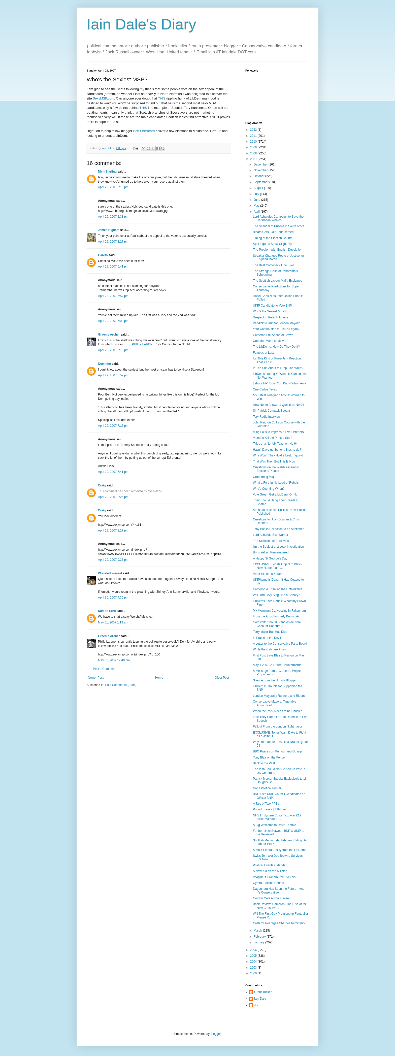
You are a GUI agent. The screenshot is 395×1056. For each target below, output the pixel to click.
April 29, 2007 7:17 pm (113, 425)
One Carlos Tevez (265, 389)
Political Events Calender (269, 865)
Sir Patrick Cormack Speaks (271, 410)
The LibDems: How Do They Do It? (276, 346)
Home (159, 677)
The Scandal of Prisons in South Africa (279, 226)
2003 (254, 967)
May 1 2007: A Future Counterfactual (277, 665)
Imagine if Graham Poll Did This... (275, 877)
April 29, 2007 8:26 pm (113, 497)
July (257, 194)
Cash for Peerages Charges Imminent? (279, 923)
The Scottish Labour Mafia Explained (277, 280)
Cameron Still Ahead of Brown (273, 335)
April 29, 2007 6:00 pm (113, 321)
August (259, 188)
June (257, 200)
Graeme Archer (109, 334)
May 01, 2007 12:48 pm (114, 660)
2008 (254, 153)
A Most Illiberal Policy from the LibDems (279, 850)
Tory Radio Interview (266, 416)
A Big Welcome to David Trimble (274, 825)
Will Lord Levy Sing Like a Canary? (276, 595)
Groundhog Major (264, 477)
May (257, 205)
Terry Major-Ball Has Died (270, 632)
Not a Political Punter (267, 788)
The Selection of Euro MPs (271, 541)
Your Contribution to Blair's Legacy (276, 329)
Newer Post (96, 677)
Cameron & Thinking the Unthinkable (277, 589)
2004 (254, 961)
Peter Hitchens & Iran (267, 574)
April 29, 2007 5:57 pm (113, 296)
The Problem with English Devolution (277, 249)
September (261, 182)
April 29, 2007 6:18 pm (113, 350)
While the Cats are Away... (270, 649)
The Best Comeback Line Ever (273, 265)
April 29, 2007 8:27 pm (113, 530)
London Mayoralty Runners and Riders (279, 696)
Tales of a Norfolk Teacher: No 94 (275, 443)
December (261, 164)
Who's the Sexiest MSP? (269, 311)
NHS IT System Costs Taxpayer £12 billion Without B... (277, 817)
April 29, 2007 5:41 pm (113, 266)
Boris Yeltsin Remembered (270, 552)
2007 (254, 159)
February (260, 936)
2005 (254, 956)
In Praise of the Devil (267, 638)
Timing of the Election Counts (272, 238)
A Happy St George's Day (270, 558)
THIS (162, 98)
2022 (254, 129)
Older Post (222, 677)
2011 (254, 136)
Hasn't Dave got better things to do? (277, 449)
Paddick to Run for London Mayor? (276, 323)
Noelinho (104, 364)
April (257, 211)
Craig (102, 485)
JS (256, 1005)
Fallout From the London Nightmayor (277, 726)
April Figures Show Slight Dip (272, 244)
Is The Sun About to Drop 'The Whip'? (278, 368)
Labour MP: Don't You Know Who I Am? (279, 383)
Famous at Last (263, 352)
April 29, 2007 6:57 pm (113, 375)
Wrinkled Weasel (110, 573)
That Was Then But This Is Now (274, 461)
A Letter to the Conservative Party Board (280, 643)
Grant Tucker (263, 992)
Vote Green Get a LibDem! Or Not (275, 494)
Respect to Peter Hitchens (270, 317)
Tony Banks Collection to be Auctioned (278, 529)
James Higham (108, 230)
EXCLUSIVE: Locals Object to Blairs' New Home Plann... (277, 566)
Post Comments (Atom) (121, 685)
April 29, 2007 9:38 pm (113, 560)
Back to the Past (264, 763)
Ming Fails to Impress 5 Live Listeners (278, 432)
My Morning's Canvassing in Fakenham (279, 610)
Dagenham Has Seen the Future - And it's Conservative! (278, 890)
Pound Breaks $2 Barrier (269, 809)
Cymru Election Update (268, 883)
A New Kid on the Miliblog (270, 871)
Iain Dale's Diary (141, 24)
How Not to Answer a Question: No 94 (278, 405)
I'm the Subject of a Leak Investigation (278, 546)
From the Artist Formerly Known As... (277, 616)
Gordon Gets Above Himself (271, 898)
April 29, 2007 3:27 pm (113, 241)
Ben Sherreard (144, 131)
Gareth (103, 255)
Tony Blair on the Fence (269, 757)
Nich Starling (107, 171)
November (261, 170)
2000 (254, 973)
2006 (254, 950)
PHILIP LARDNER (144, 344)
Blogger (215, 1034)
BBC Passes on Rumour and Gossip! (278, 751)
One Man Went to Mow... (269, 341)
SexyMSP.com (103, 98)
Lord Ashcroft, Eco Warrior (270, 535)
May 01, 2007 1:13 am (113, 622)
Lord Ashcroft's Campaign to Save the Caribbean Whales (278, 218)
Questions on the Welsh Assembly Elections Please (276, 469)
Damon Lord (107, 611)
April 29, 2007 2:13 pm (113, 187)
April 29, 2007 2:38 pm (113, 216)
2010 (254, 141)
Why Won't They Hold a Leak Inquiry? (278, 455)
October (259, 176)
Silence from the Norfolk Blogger (275, 680)
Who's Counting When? (269, 488)
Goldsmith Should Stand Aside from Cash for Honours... (277, 624)
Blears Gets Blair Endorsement (273, 232)
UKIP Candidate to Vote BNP (272, 305)
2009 (254, 147)
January (259, 942)
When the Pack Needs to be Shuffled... (279, 711)
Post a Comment (104, 669)
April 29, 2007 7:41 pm (113, 472)
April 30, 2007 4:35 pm (113, 597)
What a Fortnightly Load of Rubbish (276, 482)
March (258, 930)
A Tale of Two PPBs (266, 803)
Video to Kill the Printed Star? (272, 438)
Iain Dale (260, 998)
